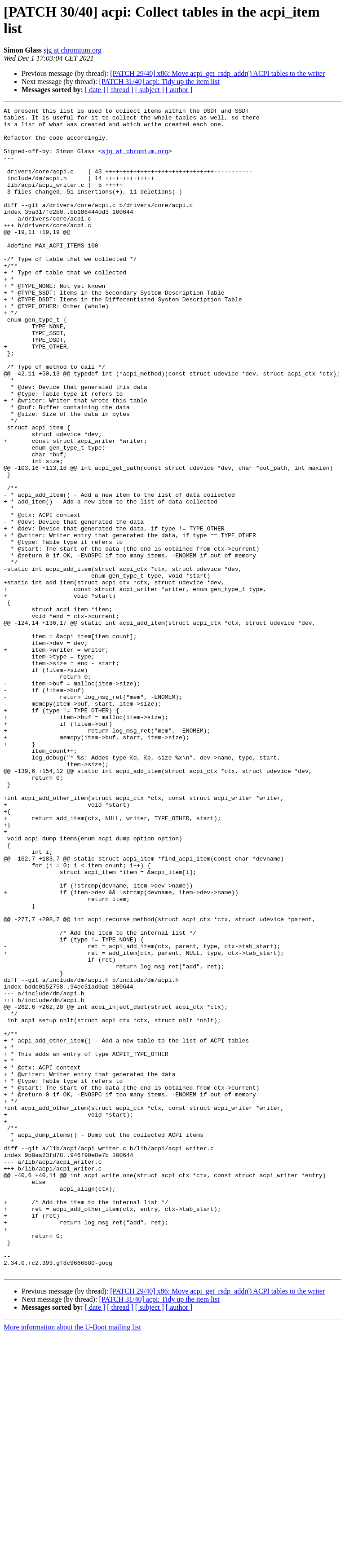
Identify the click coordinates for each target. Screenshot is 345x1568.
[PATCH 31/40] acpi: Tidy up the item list (159, 81)
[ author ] (179, 89)
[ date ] (95, 89)
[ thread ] (120, 89)
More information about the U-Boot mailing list (72, 1560)
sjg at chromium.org (73, 50)
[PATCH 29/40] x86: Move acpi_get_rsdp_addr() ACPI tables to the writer (217, 73)
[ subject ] (149, 89)
